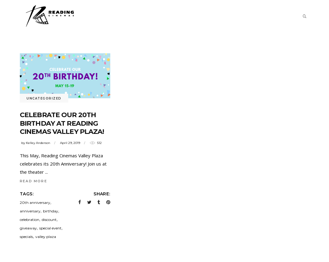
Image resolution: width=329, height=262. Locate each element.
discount (49, 219)
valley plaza (45, 236)
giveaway (28, 228)
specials (26, 236)
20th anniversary (35, 202)
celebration (29, 219)
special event (50, 228)
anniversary (30, 211)
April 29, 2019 (70, 143)
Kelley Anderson (38, 143)
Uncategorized (44, 98)
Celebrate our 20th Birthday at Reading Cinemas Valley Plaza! (62, 123)
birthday (50, 211)
